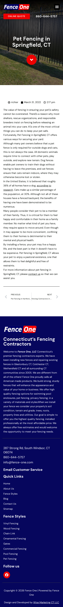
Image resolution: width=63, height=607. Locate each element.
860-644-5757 (46, 16)
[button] (57, 7)
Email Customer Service (23, 469)
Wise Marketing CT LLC (46, 602)
